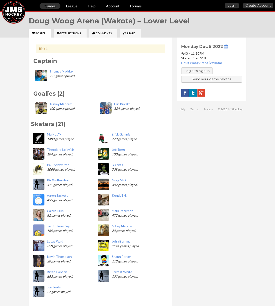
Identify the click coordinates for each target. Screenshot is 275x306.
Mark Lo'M (54, 134)
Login (232, 5)
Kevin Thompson (59, 257)
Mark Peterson (122, 211)
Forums (136, 6)
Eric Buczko (122, 104)
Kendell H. (119, 195)
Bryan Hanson (57, 272)
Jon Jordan (54, 287)
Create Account (258, 5)
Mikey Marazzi (122, 226)
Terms (195, 109)
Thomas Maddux (61, 71)
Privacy (208, 109)
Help (92, 6)
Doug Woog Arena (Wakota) (201, 63)
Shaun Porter (121, 257)
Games (50, 6)
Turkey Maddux (60, 104)
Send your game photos (211, 79)
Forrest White (122, 272)
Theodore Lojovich (60, 149)
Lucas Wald (55, 241)
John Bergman (122, 241)
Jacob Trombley (58, 226)
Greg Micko (120, 180)
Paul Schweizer (58, 165)
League (71, 6)
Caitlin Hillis (55, 211)
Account (112, 6)
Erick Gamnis (121, 134)
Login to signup (197, 71)
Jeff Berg (118, 149)
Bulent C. (118, 165)
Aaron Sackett (57, 195)
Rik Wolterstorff (59, 180)
